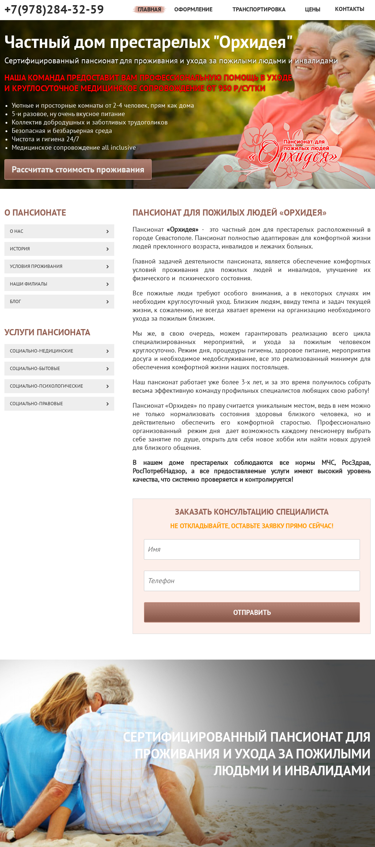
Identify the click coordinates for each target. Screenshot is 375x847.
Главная (149, 9)
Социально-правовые (36, 404)
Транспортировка (259, 9)
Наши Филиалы (28, 284)
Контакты (349, 5)
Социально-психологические (46, 386)
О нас (16, 231)
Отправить (252, 613)
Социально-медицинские (41, 351)
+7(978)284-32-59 (54, 10)
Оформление (193, 9)
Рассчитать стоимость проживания (78, 169)
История (20, 249)
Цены (312, 8)
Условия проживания (36, 266)
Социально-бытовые (35, 369)
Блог (15, 302)
